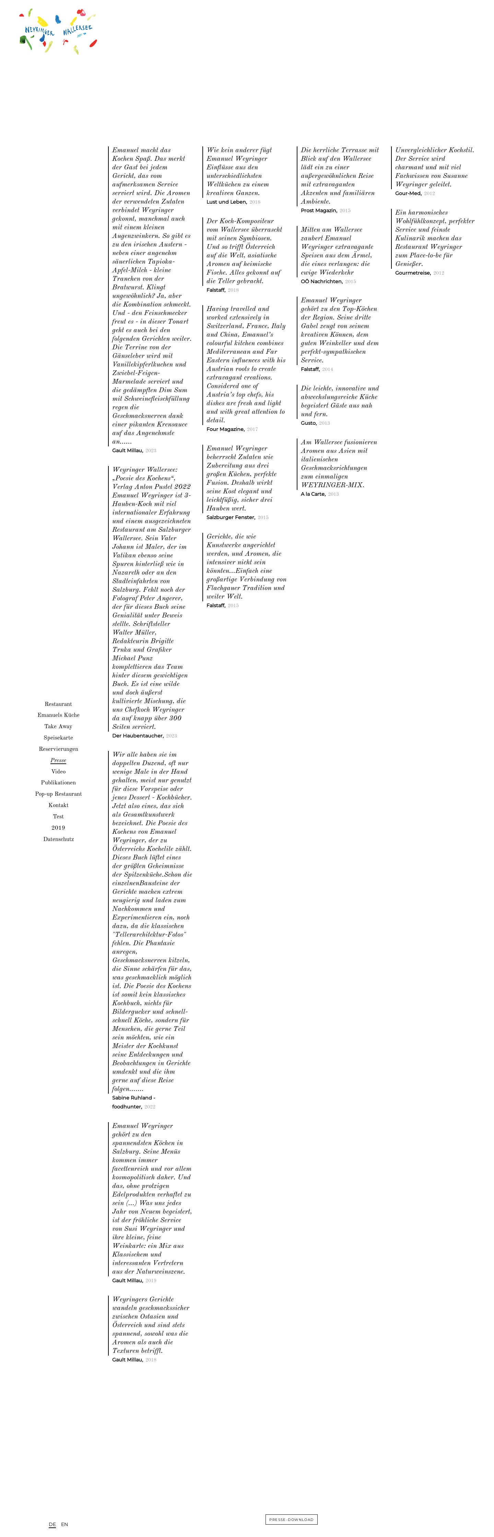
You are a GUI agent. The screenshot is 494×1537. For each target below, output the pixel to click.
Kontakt (58, 805)
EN (64, 1524)
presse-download (291, 1519)
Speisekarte (58, 738)
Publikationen (58, 783)
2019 (58, 828)
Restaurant (58, 704)
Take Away (58, 727)
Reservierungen (58, 749)
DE (52, 1524)
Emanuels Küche (58, 715)
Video (58, 771)
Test (58, 816)
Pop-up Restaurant (58, 794)
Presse (58, 760)
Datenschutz (58, 839)
